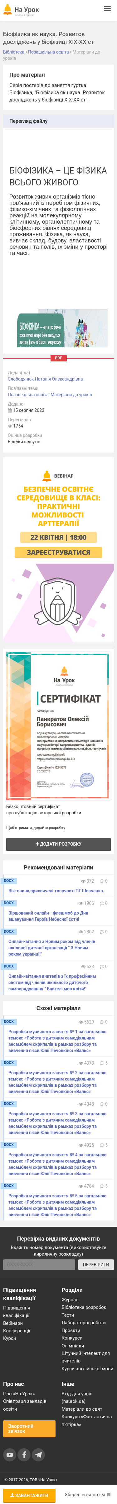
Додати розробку (59, 844)
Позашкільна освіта (28, 394)
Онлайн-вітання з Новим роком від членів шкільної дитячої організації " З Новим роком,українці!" (51, 948)
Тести (68, 1315)
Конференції (16, 1331)
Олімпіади (73, 1346)
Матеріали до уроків (71, 394)
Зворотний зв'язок (20, 1428)
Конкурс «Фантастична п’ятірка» (87, 1420)
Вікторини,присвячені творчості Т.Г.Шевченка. (56, 890)
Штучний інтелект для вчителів (86, 1357)
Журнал (70, 1300)
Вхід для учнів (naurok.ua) (77, 1397)
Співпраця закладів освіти (24, 1405)
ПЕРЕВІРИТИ (96, 1264)
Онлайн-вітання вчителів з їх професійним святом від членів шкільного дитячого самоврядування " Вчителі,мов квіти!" (52, 982)
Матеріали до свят (82, 1409)
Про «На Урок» (19, 1394)
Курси (9, 1338)
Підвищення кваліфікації (16, 1311)
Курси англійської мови (88, 1369)
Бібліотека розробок (84, 1307)
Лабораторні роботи (84, 1322)
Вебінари (13, 1323)
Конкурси (72, 1338)
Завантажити (29, 1495)
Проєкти (71, 1330)
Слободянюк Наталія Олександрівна (45, 378)
